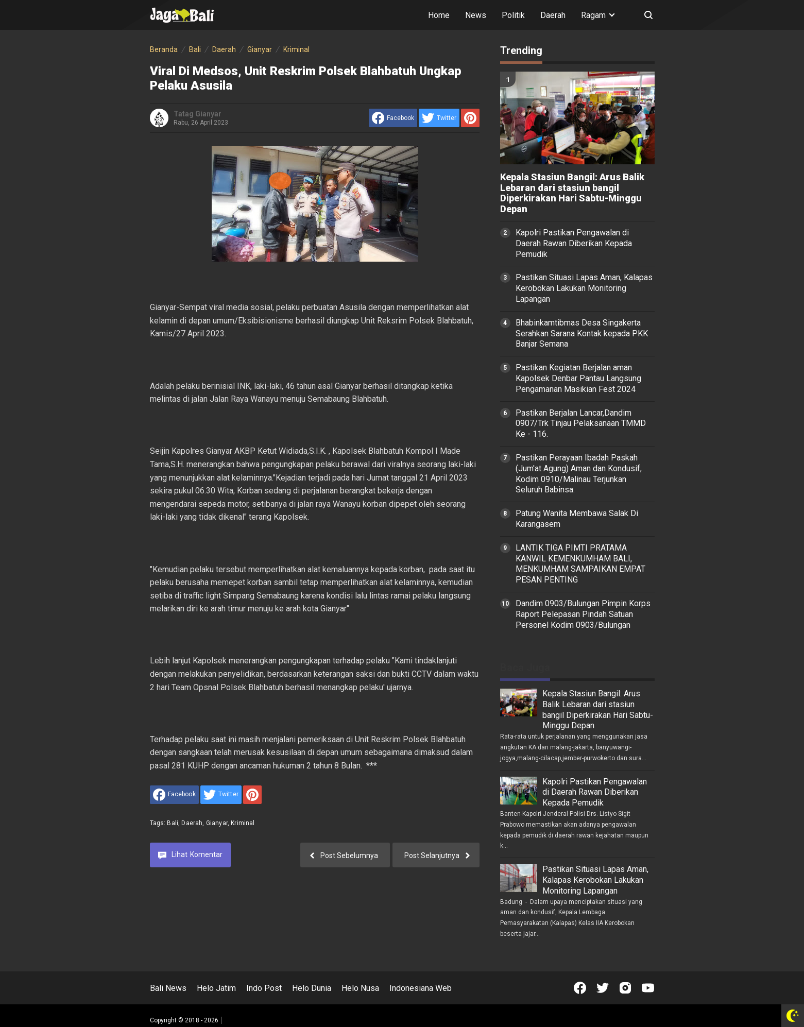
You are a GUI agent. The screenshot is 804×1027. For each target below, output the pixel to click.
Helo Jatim (216, 988)
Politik (513, 15)
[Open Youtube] (648, 988)
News (475, 15)
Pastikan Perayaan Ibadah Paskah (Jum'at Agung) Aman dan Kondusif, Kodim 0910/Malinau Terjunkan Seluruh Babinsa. (579, 473)
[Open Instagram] (625, 988)
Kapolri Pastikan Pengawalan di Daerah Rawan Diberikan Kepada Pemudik (574, 243)
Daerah (553, 15)
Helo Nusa (360, 988)
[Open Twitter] (602, 988)
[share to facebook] (393, 118)
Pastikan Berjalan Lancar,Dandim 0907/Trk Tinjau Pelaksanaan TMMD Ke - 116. (581, 423)
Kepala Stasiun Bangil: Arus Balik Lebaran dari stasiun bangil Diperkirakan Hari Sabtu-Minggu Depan (572, 193)
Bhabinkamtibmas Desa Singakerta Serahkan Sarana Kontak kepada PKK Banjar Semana (582, 333)
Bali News (168, 988)
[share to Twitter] (439, 118)
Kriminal (242, 823)
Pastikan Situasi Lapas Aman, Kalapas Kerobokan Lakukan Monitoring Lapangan (584, 288)
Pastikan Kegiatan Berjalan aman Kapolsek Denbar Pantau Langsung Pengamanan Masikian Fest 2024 (578, 378)
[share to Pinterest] (470, 118)
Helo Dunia (311, 988)
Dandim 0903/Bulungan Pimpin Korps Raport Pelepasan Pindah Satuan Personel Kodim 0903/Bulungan (583, 614)
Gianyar (217, 823)
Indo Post (264, 988)
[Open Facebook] (580, 988)
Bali (172, 823)
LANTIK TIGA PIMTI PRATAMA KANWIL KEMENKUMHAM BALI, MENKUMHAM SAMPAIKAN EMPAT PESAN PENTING (580, 564)
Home (439, 15)
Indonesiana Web (420, 988)
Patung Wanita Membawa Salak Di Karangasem (577, 518)
